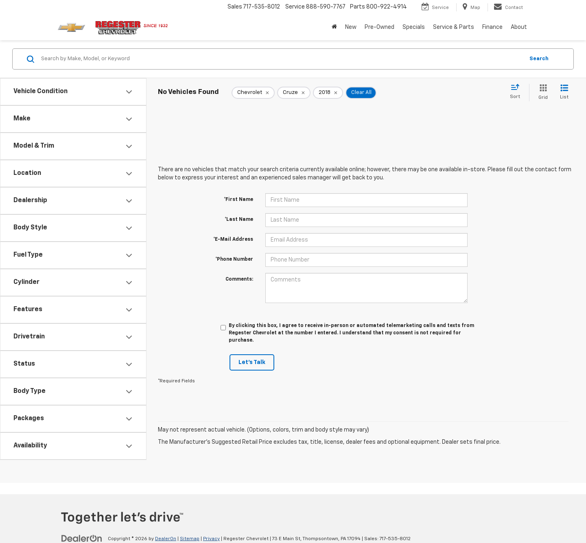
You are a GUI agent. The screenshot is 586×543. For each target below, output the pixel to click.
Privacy (211, 538)
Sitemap (189, 538)
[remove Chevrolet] (253, 93)
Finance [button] (492, 27)
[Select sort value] (517, 92)
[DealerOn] (82, 538)
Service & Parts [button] (453, 27)
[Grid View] (541, 92)
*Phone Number (234, 259)
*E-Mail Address (233, 239)
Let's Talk (251, 362)
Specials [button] (413, 27)
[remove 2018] (328, 93)
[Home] (334, 27)
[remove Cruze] (293, 93)
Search (539, 58)
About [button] (519, 27)
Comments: (239, 279)
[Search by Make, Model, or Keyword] (281, 59)
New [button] (350, 27)
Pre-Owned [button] (379, 27)
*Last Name (239, 219)
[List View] (564, 92)
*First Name (238, 199)
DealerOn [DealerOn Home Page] (165, 538)
